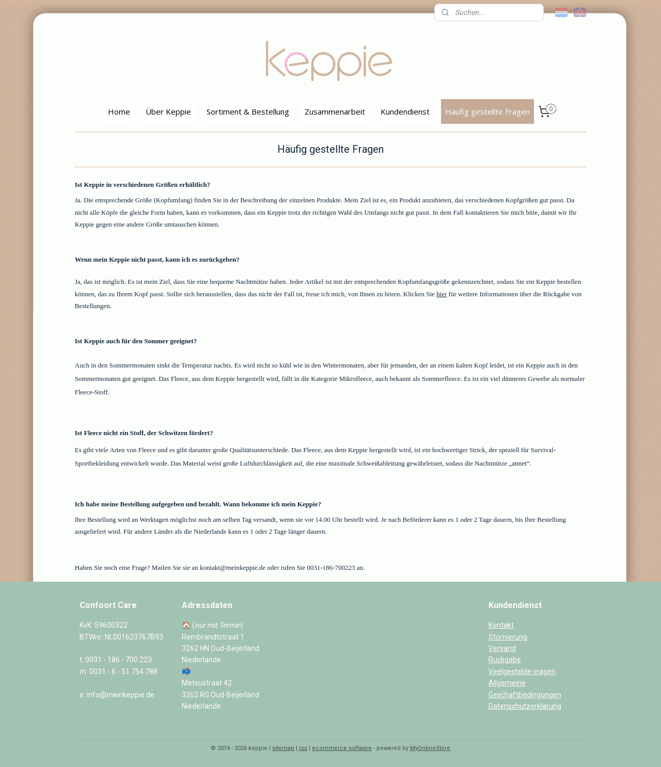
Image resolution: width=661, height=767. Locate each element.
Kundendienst (405, 111)
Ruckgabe (505, 660)
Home (119, 111)
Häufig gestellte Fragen (487, 111)
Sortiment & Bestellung (248, 111)
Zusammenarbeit (335, 111)
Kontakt (501, 625)
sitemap (283, 748)
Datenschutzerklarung (525, 706)
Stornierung (508, 637)
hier (441, 294)
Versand (502, 648)
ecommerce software (342, 748)
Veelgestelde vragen (522, 671)
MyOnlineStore (430, 748)
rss (303, 748)
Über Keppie (168, 111)
